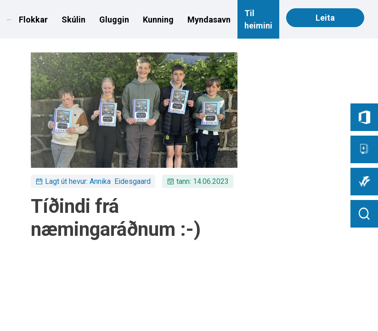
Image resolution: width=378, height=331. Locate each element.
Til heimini (258, 19)
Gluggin (114, 19)
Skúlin (73, 19)
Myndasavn (209, 19)
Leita (325, 18)
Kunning (158, 19)
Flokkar (33, 19)
